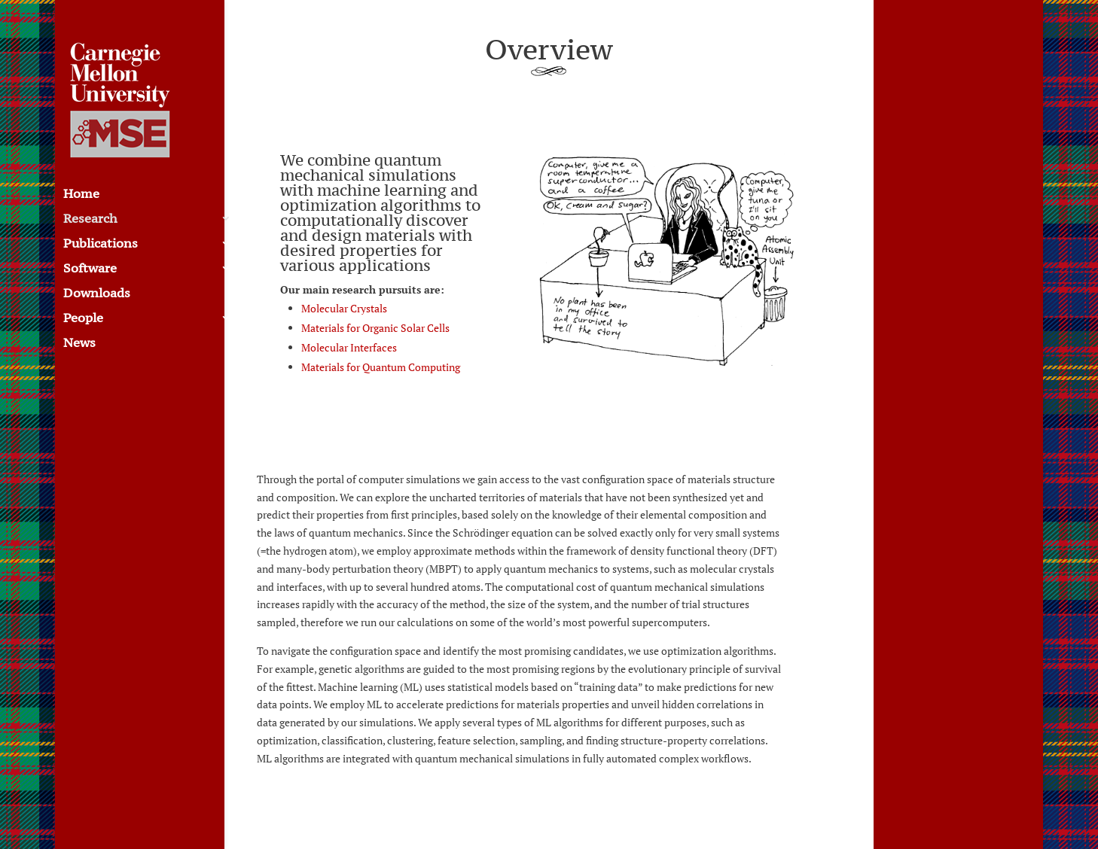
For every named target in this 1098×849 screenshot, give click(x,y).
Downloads (96, 294)
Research (90, 220)
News (79, 344)
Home (81, 195)
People (83, 319)
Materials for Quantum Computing (380, 367)
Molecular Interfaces (349, 347)
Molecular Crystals (344, 308)
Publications (100, 244)
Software (90, 269)
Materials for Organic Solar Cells (375, 328)
